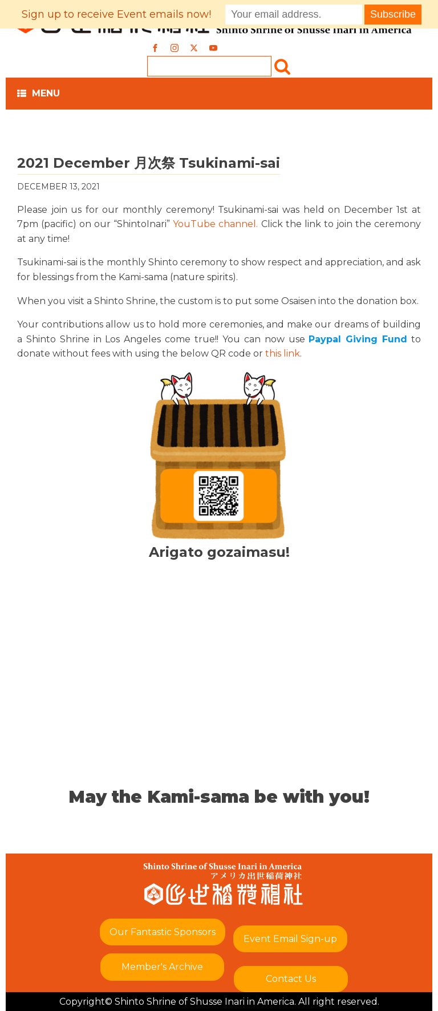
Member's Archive (162, 966)
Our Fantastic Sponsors (163, 932)
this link (282, 353)
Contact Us (291, 978)
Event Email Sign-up (290, 938)
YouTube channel (214, 224)
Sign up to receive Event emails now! (116, 14)
